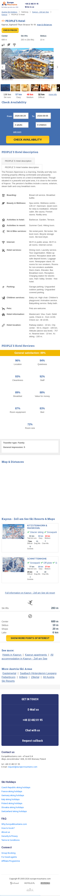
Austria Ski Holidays (9, 12)
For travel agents (9, 857)
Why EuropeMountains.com (14, 824)
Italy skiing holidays (10, 799)
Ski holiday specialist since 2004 (9, 5)
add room (17, 132)
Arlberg (23, 677)
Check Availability (28, 139)
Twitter (11, 774)
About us (5, 832)
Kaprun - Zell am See (40, 12)
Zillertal (35, 677)
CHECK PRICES (10, 30)
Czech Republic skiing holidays (15, 787)
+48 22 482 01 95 (31, 4)
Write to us (29, 7)
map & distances (44, 25)
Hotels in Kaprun (12, 654)
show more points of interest (30, 638)
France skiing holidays (11, 791)
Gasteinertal (9, 673)
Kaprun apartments (36, 654)
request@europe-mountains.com (22, 767)
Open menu (56, 5)
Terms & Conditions (10, 840)
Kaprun (4, 14)
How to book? (8, 828)
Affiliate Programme (10, 861)
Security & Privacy (9, 836)
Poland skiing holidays (11, 803)
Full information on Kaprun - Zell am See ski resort (30, 593)
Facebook (4, 774)
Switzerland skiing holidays (14, 811)
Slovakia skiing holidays (12, 807)
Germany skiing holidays (12, 795)
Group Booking (8, 853)
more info (53, 94)
